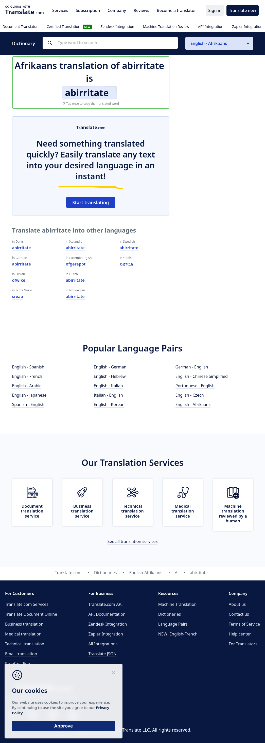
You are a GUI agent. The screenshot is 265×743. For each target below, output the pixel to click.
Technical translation (24, 644)
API (106, 604)
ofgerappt (76, 264)
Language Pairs (173, 624)
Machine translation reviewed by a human (233, 513)
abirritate (21, 248)
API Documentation (107, 614)
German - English (191, 367)
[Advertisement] (215, 148)
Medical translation (23, 634)
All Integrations (103, 644)
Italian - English (108, 395)
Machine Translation (177, 604)
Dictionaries (169, 614)
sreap (17, 296)
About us (237, 604)
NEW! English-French (178, 634)
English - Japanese (29, 395)
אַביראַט (126, 264)
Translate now (242, 10)
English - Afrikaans (192, 404)
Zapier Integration (247, 26)
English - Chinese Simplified (201, 376)
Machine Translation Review (166, 26)
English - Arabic (26, 385)
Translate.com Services (26, 604)
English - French (27, 376)
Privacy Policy (48, 712)
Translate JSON (103, 654)
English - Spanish (28, 367)
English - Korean (109, 404)
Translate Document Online (31, 614)
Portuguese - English (195, 385)
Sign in (214, 10)
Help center (240, 634)
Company (117, 10)
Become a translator (176, 10)
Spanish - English (28, 404)
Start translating (91, 202)
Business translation (24, 624)
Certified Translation (69, 26)
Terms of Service (244, 624)
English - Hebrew (110, 376)
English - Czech (189, 395)
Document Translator (20, 26)
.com (24, 11)
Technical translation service (132, 511)
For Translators (243, 644)
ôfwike (18, 280)
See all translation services (133, 541)
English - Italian (108, 385)
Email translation (21, 654)
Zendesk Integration (117, 26)
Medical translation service (182, 511)
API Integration (210, 26)
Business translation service (82, 511)
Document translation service (32, 511)
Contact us (239, 614)
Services (60, 10)
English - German (110, 367)
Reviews (141, 10)
